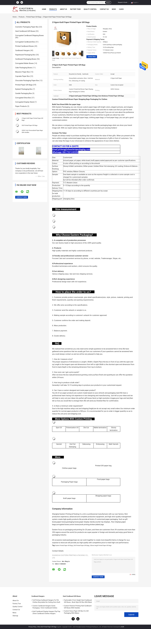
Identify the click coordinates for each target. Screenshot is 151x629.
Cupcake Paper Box (22, 76)
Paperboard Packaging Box (25, 55)
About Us (63, 9)
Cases (121, 9)
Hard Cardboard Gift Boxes (25, 31)
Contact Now (92, 56)
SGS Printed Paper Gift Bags (29, 125)
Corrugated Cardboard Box (25, 42)
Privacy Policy (32, 627)
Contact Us (104, 9)
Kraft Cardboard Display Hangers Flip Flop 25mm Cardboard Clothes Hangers (46, 612)
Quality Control (90, 9)
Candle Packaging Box (23, 93)
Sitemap (15, 616)
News (114, 9)
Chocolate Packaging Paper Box (27, 81)
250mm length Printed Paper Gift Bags (100, 545)
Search (108, 2)
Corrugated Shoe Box (23, 98)
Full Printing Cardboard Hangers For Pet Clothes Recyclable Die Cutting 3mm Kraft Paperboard (46, 601)
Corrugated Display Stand (24, 102)
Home (44, 9)
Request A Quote (122, 2)
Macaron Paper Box (22, 72)
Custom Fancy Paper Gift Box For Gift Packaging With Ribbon (76, 612)
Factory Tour (75, 9)
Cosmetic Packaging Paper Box (27, 27)
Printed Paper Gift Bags (33, 17)
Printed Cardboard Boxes (24, 46)
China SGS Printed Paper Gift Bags (46, 627)
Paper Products (21, 106)
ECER (122, 627)
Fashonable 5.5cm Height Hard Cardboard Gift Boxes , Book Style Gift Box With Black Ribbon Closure (78, 601)
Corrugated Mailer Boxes (24, 63)
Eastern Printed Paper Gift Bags (64, 545)
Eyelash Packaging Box (23, 89)
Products (53, 9)
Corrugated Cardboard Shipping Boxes (29, 35)
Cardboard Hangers (22, 50)
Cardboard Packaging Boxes (25, 59)
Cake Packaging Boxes (23, 68)
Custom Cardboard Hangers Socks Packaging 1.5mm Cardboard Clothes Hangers (45, 607)
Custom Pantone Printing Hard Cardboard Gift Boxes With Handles (77, 607)
